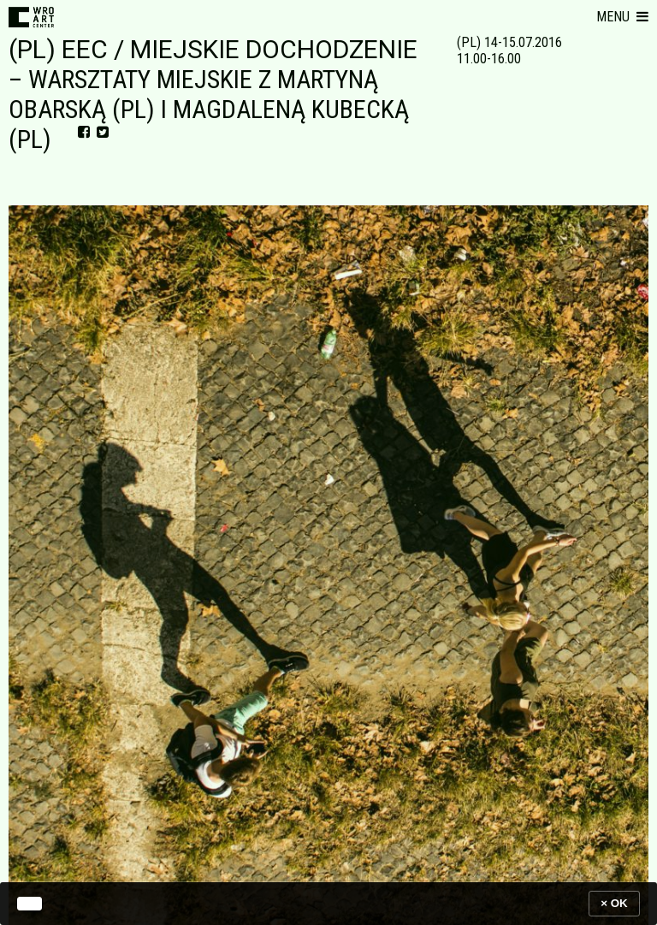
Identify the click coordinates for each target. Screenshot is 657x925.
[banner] (328, 903)
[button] (622, 17)
